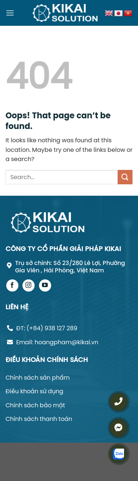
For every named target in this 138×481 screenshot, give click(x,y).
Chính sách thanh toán (39, 419)
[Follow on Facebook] (12, 285)
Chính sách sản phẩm (38, 377)
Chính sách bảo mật (35, 405)
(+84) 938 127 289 (51, 328)
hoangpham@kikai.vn (66, 342)
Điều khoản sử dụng (34, 391)
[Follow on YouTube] (45, 285)
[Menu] (10, 13)
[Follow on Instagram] (28, 285)
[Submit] (125, 177)
